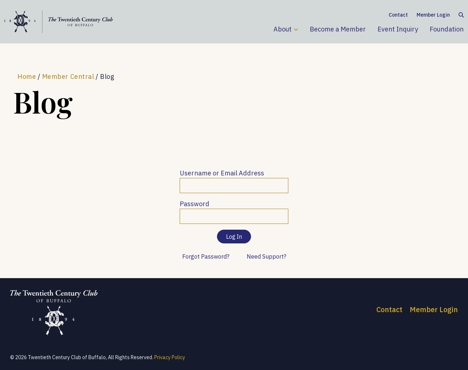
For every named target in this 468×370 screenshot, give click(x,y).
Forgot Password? (205, 256)
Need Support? (266, 256)
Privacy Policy (169, 357)
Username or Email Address (222, 173)
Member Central (68, 76)
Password (194, 204)
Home (26, 76)
